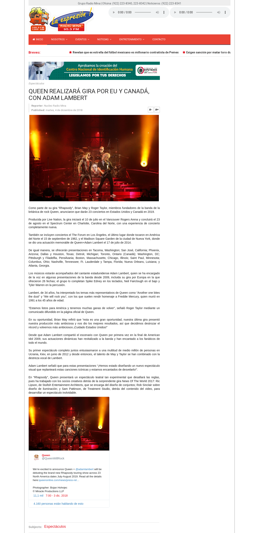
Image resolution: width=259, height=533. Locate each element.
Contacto (159, 39)
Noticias (104, 39)
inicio (38, 39)
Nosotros (59, 39)
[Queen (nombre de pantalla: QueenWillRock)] (36, 457)
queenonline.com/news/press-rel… (59, 480)
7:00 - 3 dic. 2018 (57, 495)
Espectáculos (36, 83)
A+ (157, 109)
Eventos (82, 39)
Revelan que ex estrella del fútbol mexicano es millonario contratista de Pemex (127, 52)
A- (150, 109)
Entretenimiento (131, 39)
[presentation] (69, 424)
